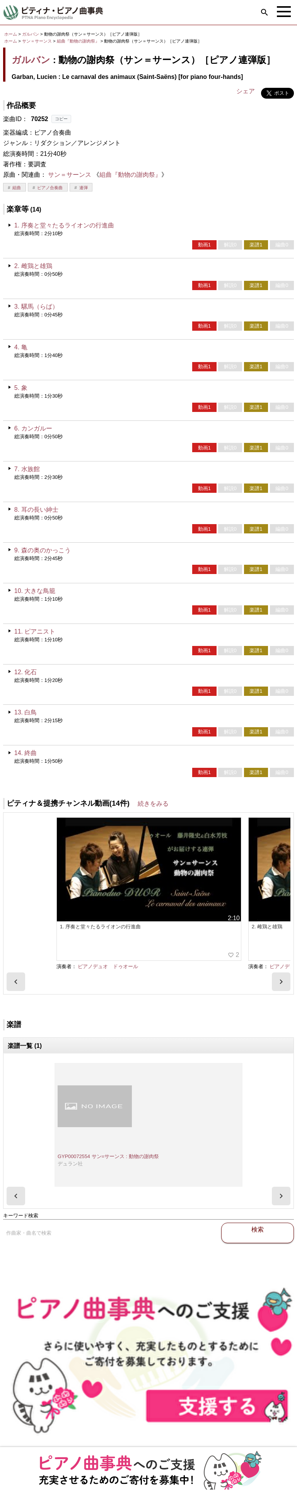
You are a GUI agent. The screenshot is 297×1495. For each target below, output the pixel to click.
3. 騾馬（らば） (36, 306)
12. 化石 (25, 672)
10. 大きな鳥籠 (35, 591)
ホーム (10, 34)
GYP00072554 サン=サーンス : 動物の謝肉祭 (108, 1156)
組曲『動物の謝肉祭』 (79, 41)
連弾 (83, 187)
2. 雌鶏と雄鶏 (33, 266)
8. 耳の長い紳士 (36, 509)
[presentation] (16, 981)
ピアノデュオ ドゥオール (108, 966)
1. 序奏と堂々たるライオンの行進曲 (64, 225)
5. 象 (20, 387)
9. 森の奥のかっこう (42, 550)
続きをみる (153, 803)
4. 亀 (20, 347)
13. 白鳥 (25, 712)
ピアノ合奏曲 (50, 187)
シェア (245, 91)
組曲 (16, 187)
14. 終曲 (25, 753)
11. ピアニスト (35, 631)
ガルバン (30, 34)
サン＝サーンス (37, 41)
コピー (61, 118)
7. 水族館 (27, 469)
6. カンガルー (33, 428)
